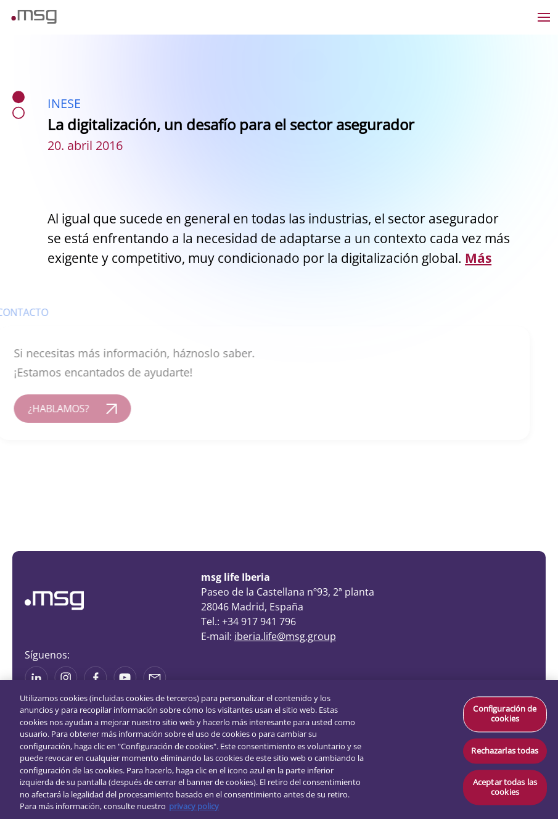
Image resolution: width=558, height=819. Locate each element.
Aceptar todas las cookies (505, 787)
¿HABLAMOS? (50, 408)
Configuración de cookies (504, 714)
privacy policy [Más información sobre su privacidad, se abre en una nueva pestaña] (194, 806)
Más (478, 258)
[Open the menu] (544, 17)
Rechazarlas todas (504, 750)
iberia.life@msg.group (285, 636)
